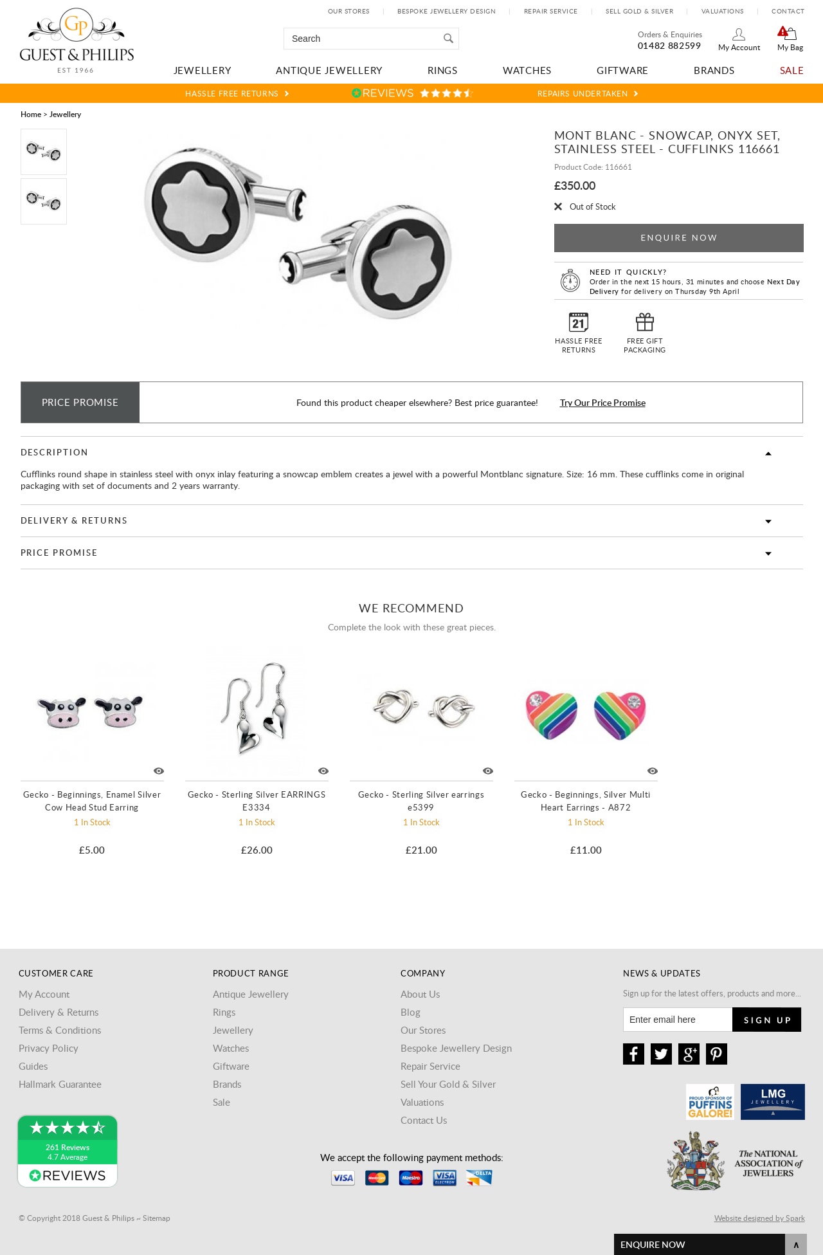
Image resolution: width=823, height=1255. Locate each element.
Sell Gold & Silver (639, 10)
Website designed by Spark (759, 1218)
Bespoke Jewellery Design (446, 10)
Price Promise (59, 552)
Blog (411, 1011)
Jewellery (202, 70)
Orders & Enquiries (670, 34)
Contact (788, 10)
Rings (443, 70)
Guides (33, 1065)
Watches (527, 70)
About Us (420, 993)
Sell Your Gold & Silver (448, 1083)
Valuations (722, 10)
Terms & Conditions (60, 1029)
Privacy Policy (48, 1047)
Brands (714, 70)
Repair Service (551, 10)
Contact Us (424, 1119)
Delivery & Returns (74, 520)
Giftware (623, 70)
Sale (792, 70)
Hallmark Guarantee (60, 1083)
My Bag (790, 47)
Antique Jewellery (329, 70)
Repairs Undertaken (583, 93)
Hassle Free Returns (231, 93)
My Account (739, 47)
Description (55, 452)
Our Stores (349, 10)
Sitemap (156, 1218)
